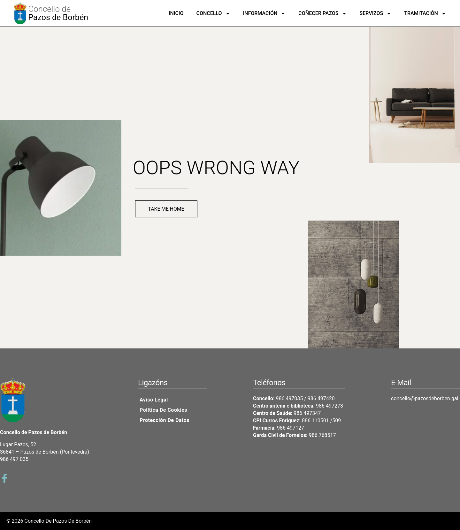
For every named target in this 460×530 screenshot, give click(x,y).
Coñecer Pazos (322, 13)
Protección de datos (164, 420)
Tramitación (425, 13)
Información (264, 13)
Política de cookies (163, 410)
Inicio (176, 13)
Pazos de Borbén (58, 17)
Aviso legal (154, 400)
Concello (213, 13)
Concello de (49, 9)
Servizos (376, 13)
